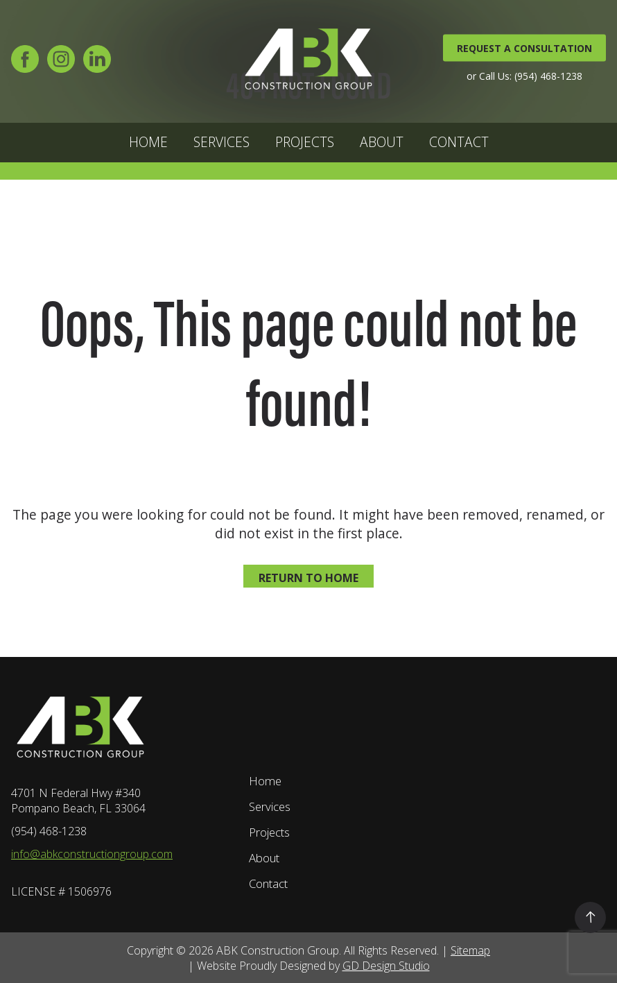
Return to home (308, 577)
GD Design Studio (386, 965)
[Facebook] (25, 63)
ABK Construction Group (277, 950)
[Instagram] (61, 63)
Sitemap (470, 950)
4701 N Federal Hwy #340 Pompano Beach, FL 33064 (78, 800)
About (381, 142)
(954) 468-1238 (49, 831)
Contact (459, 142)
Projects (304, 142)
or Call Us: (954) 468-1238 (524, 75)
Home (148, 142)
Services (221, 142)
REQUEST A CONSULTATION (524, 47)
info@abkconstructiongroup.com (92, 854)
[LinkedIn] (97, 63)
